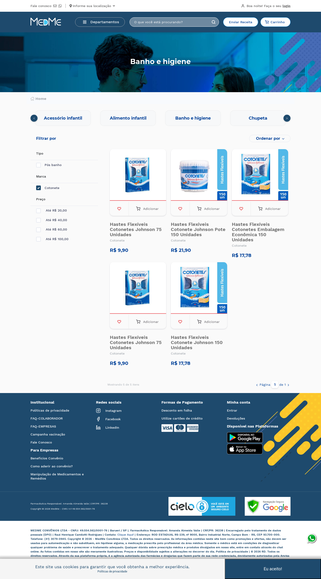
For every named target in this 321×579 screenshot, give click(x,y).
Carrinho (275, 22)
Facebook (108, 419)
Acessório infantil (63, 118)
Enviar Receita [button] (240, 22)
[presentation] (34, 118)
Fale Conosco (41, 442)
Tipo (39, 153)
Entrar (232, 410)
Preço (40, 199)
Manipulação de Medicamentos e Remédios (57, 476)
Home (38, 99)
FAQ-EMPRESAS (43, 426)
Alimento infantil (128, 118)
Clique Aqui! (126, 534)
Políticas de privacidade (50, 410)
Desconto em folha (176, 410)
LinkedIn (107, 427)
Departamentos (101, 22)
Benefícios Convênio (47, 458)
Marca (41, 176)
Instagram (109, 410)
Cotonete (47, 187)
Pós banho (48, 165)
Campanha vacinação (48, 434)
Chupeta (258, 118)
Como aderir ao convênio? (52, 466)
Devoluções (236, 418)
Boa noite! (265, 6)
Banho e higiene (193, 118)
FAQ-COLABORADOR (47, 418)
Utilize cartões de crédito (182, 418)
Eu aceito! (273, 568)
